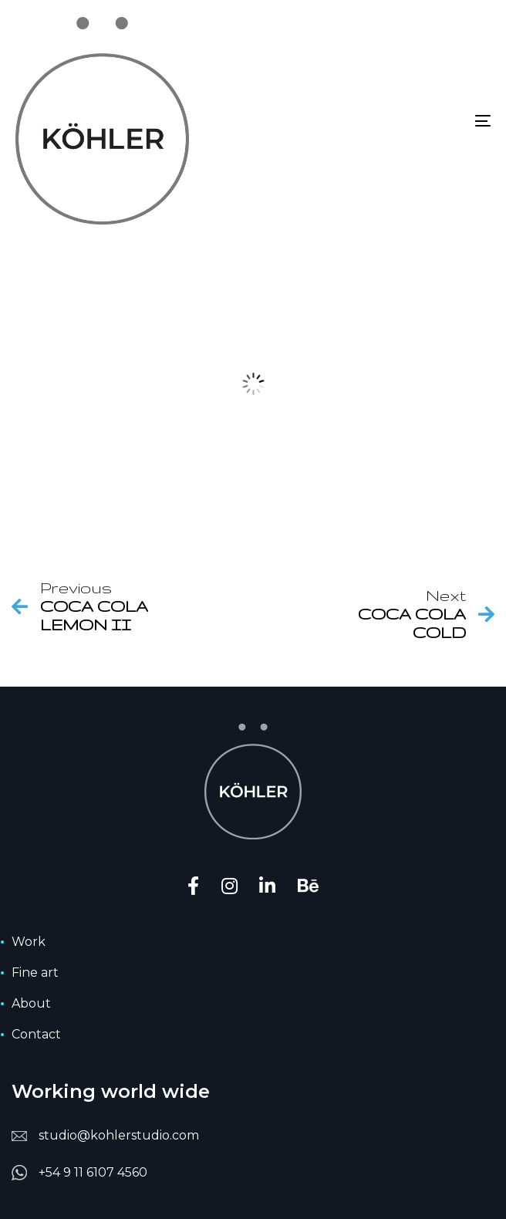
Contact (36, 1034)
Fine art (35, 972)
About (31, 1003)
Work (29, 941)
